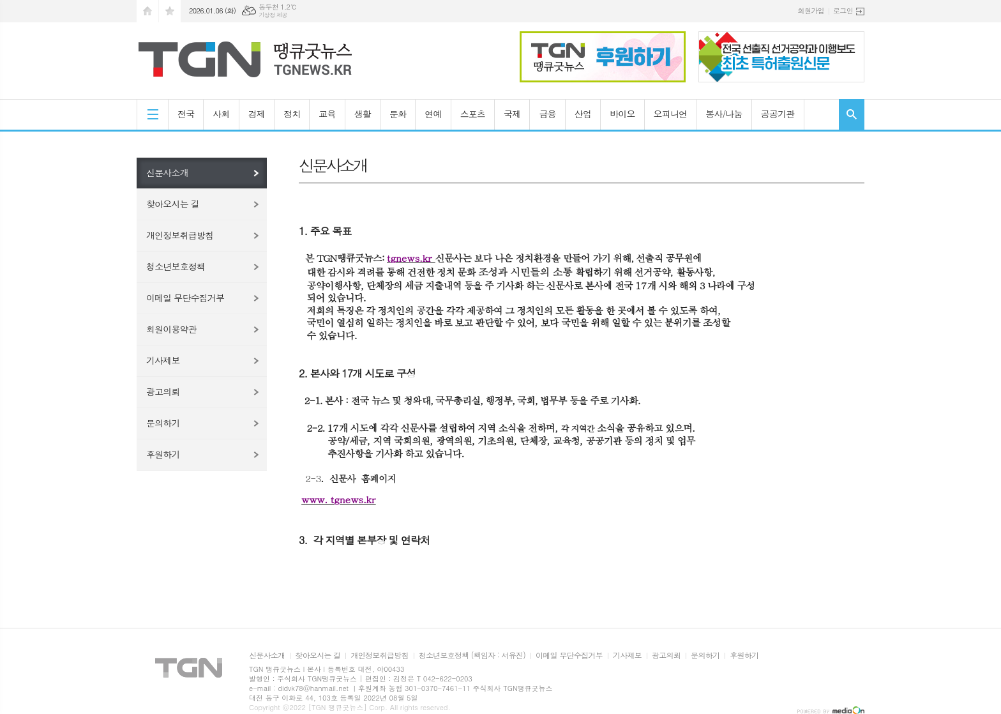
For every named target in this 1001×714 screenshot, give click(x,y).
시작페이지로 (147, 11)
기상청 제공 (273, 15)
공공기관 (778, 113)
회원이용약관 (171, 329)
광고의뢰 (163, 391)
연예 (433, 113)
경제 (256, 113)
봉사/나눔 (723, 113)
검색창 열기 (851, 114)
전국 (185, 113)
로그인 (843, 10)
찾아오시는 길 (172, 203)
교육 (327, 113)
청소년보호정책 (175, 266)
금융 (547, 113)
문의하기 (163, 422)
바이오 (622, 113)
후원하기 (163, 454)
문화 (397, 113)
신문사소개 (167, 172)
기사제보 (163, 360)
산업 (583, 113)
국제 (512, 113)
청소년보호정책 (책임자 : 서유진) (472, 655)
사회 (221, 113)
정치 (291, 113)
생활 (362, 113)
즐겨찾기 (170, 11)
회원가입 (811, 10)
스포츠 (472, 113)
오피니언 (671, 113)
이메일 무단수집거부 (185, 297)
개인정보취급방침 (179, 235)
